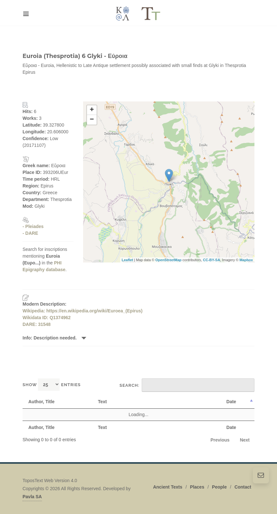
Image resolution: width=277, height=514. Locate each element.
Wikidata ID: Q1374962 (47, 317)
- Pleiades (33, 226)
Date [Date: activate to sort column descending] (231, 401)
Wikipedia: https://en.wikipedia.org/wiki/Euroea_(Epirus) (83, 310)
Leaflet (127, 260)
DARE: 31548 (37, 324)
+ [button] (92, 110)
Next (245, 440)
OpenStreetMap (168, 260)
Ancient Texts (167, 487)
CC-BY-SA (211, 260)
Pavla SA (32, 496)
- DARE (30, 233)
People (219, 487)
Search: (186, 385)
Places (197, 487)
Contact (242, 487)
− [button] (92, 120)
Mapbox (246, 260)
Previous (220, 440)
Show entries (52, 384)
